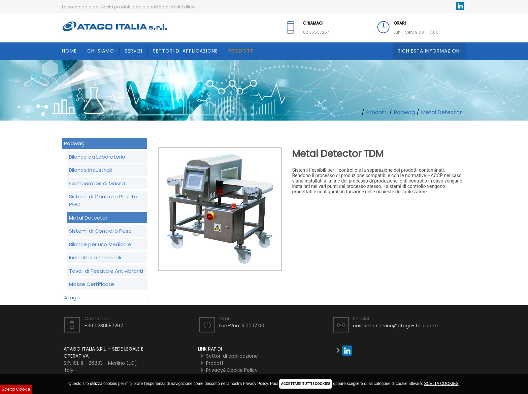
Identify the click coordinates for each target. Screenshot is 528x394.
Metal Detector (441, 112)
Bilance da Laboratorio (97, 156)
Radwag (404, 112)
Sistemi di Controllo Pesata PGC (103, 200)
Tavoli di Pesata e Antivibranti (106, 270)
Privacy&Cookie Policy (232, 370)
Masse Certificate (91, 284)
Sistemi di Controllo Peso (100, 230)
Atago (72, 297)
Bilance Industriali (90, 169)
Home (69, 50)
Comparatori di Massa (97, 183)
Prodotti (241, 50)
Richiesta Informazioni (429, 50)
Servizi (133, 50)
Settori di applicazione (185, 50)
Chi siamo (100, 50)
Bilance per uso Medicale (100, 244)
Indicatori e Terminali (95, 257)
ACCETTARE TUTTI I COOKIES (305, 384)
